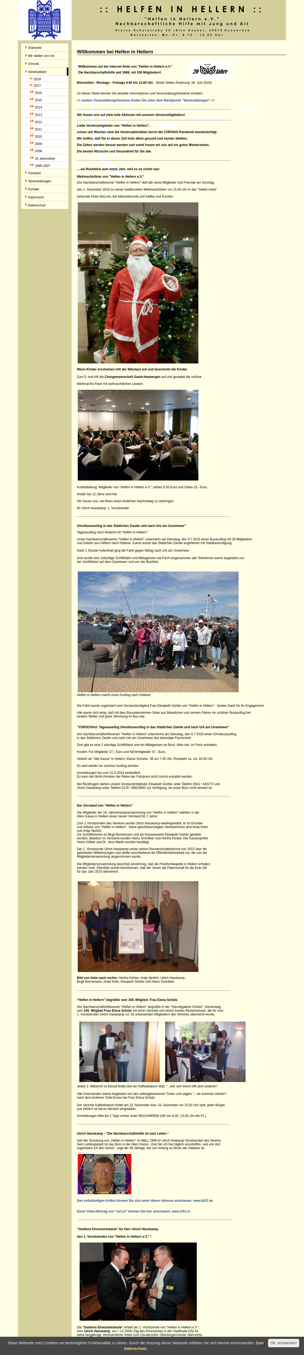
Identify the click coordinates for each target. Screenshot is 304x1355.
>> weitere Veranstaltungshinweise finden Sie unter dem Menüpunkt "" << (146, 100)
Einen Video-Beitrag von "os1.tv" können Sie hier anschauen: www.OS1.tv (133, 1211)
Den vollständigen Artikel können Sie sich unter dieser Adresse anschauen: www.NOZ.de (145, 1201)
